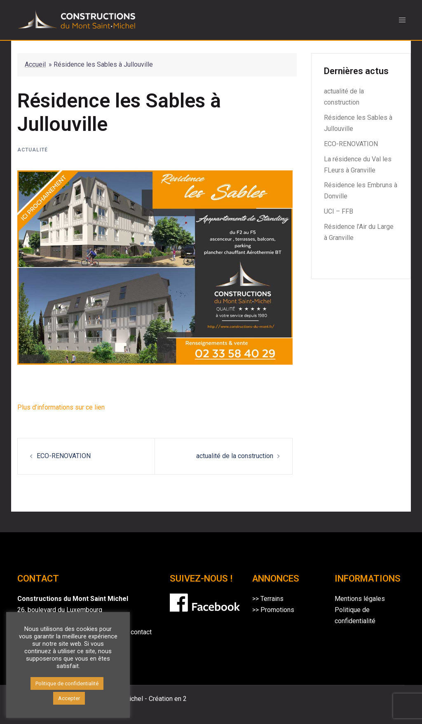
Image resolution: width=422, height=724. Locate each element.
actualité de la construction (234, 456)
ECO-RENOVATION (64, 456)
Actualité (32, 150)
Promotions (277, 610)
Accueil (35, 64)
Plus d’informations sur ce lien (61, 407)
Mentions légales (360, 599)
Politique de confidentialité (66, 683)
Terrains (272, 599)
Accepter (69, 698)
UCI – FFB (338, 211)
